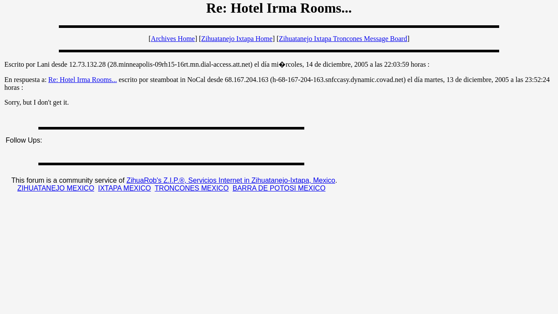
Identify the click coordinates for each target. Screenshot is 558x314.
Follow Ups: (24, 140)
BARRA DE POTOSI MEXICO (278, 188)
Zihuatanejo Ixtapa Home (237, 38)
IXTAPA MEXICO (124, 188)
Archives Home (173, 38)
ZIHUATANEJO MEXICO (55, 188)
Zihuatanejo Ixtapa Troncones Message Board (343, 38)
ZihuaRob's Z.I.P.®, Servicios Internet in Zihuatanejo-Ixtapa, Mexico (230, 180)
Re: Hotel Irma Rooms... (82, 79)
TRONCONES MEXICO (192, 188)
